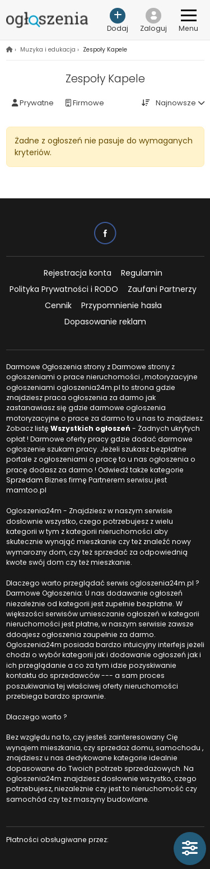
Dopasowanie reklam (105, 321)
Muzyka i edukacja (48, 49)
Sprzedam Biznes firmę (46, 480)
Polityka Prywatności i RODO (64, 289)
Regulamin (141, 272)
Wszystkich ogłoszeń (90, 428)
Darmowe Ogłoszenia (44, 366)
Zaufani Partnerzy (162, 289)
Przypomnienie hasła (121, 305)
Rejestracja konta (77, 272)
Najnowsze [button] (176, 102)
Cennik (58, 305)
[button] (153, 20)
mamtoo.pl (26, 490)
